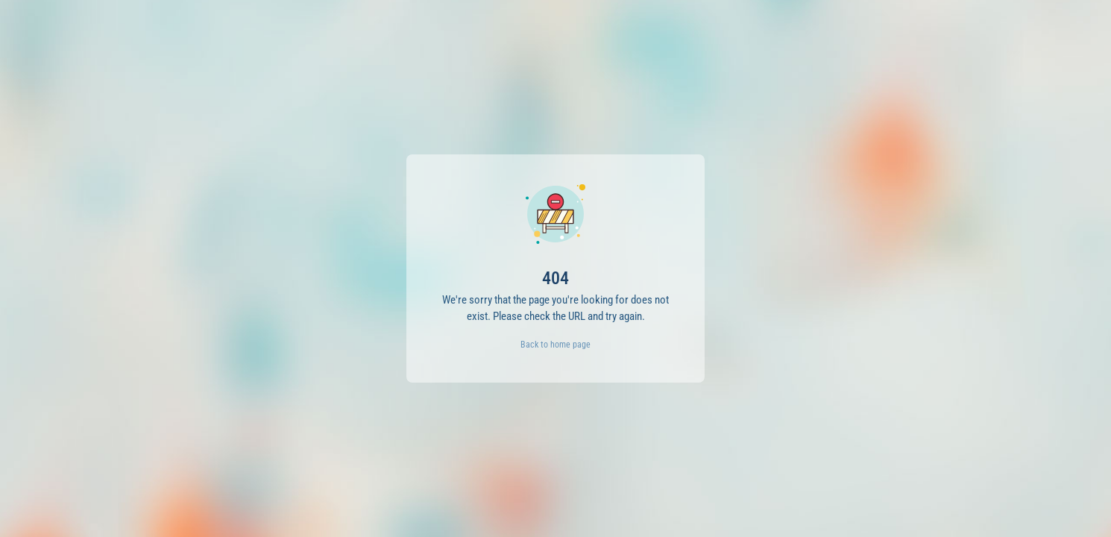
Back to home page (555, 344)
